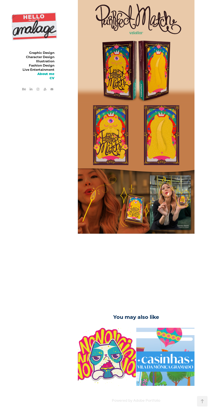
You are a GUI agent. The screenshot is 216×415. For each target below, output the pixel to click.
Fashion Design (41, 65)
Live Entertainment (38, 69)
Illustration (45, 61)
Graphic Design (41, 53)
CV (52, 78)
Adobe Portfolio (146, 400)
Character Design (40, 57)
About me (45, 73)
